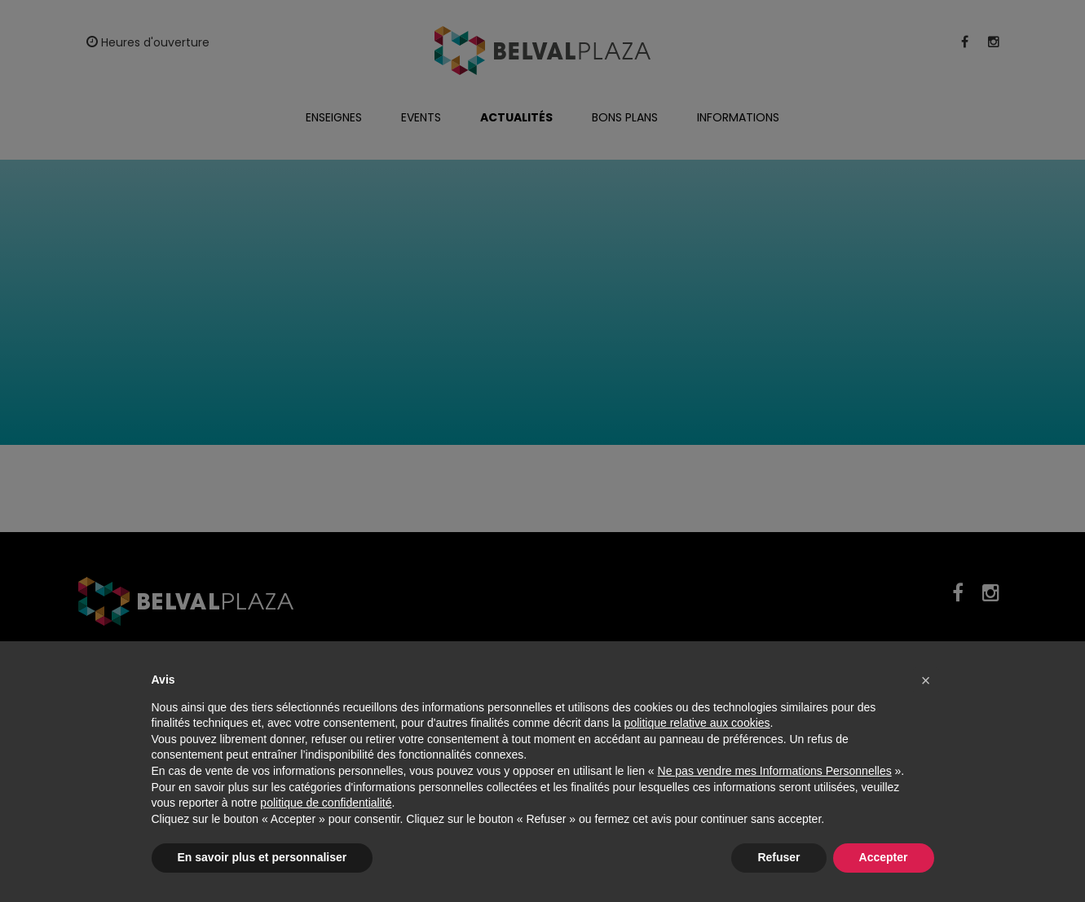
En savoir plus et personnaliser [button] (262, 857)
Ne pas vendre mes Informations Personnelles (775, 770)
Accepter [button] (883, 857)
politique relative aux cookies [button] (697, 722)
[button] (926, 680)
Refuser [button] (778, 857)
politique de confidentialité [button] (325, 802)
